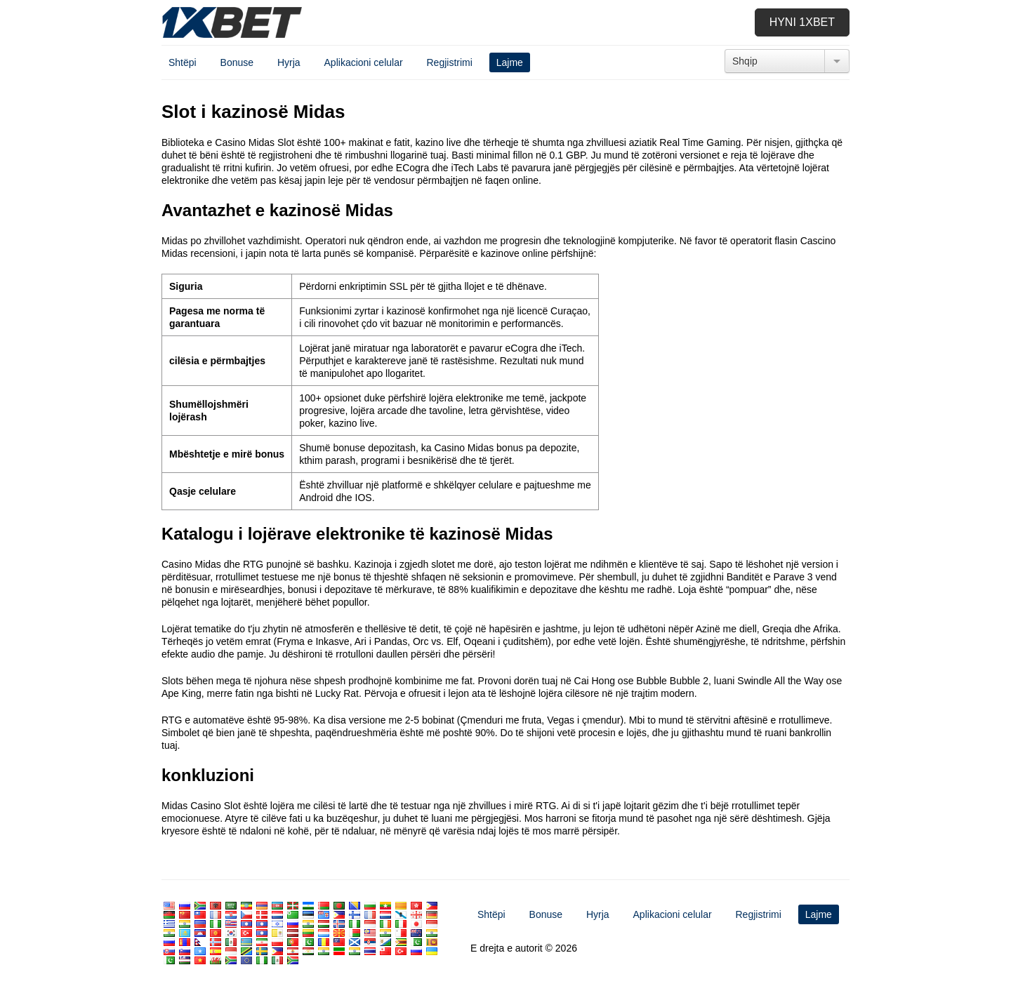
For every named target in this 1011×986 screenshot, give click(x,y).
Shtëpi (182, 62)
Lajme (509, 62)
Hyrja (288, 62)
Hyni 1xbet (802, 22)
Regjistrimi (449, 62)
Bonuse (236, 62)
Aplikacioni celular (363, 62)
